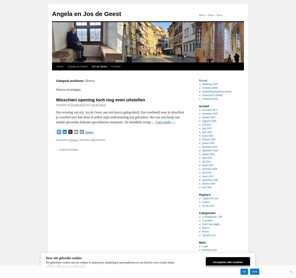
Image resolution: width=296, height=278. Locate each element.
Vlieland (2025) (210, 98)
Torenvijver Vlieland (212, 95)
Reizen (205, 231)
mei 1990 (206, 187)
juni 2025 (207, 128)
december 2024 (209, 146)
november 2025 (210, 113)
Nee (254, 271)
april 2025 (207, 132)
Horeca (74, 140)
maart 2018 (207, 176)
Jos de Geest (99, 66)
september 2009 (210, 180)
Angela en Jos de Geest (86, 13)
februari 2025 (209, 139)
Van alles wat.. (209, 235)
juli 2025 (206, 124)
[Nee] (291, 272)
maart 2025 (207, 135)
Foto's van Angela (211, 224)
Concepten (207, 220)
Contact (115, 66)
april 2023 (207, 157)
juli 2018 (206, 172)
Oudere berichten (67, 149)
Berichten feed (209, 250)
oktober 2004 (208, 183)
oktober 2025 (208, 117)
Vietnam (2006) (210, 87)
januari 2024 (208, 154)
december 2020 (209, 168)
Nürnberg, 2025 (210, 84)
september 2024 (210, 150)
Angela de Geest (78, 66)
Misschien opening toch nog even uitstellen (100, 99)
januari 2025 (208, 143)
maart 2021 (207, 165)
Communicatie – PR (212, 216)
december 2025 (209, 109)
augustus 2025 (209, 121)
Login (205, 246)
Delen (89, 132)
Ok (244, 271)
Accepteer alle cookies (228, 262)
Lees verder (165, 122)
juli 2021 (206, 161)
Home (60, 66)
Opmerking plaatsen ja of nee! (217, 91)
